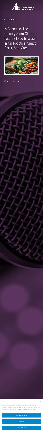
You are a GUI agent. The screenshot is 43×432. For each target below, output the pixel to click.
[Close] (40, 403)
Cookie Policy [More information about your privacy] (32, 410)
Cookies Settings (21, 416)
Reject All (21, 423)
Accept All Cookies (21, 429)
